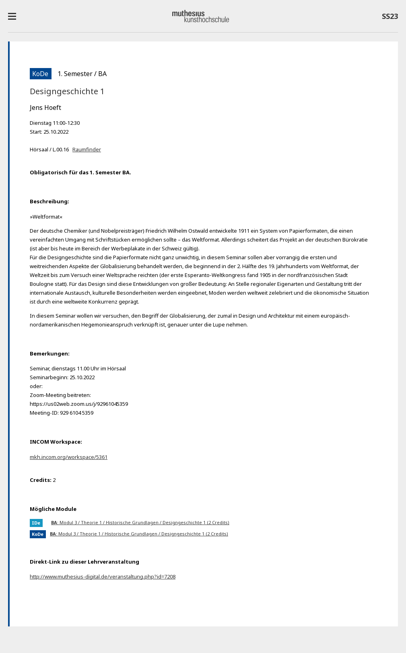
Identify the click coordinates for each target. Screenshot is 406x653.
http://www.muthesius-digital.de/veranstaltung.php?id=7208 (102, 576)
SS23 (390, 17)
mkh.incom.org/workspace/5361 (68, 457)
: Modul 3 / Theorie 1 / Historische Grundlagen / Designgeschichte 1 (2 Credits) (140, 522)
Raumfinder (86, 149)
